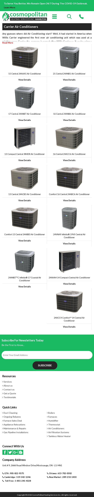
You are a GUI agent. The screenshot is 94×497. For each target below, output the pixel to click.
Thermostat (53, 424)
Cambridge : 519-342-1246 (16, 477)
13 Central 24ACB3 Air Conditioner (24, 194)
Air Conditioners (55, 428)
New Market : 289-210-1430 (61, 477)
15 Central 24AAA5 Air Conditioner (24, 73)
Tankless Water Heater (59, 436)
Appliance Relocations (13, 424)
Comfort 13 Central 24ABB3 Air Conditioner (24, 234)
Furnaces (52, 416)
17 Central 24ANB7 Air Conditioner (24, 114)
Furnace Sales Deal (12, 420)
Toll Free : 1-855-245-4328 (16, 481)
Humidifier (52, 420)
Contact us (8, 389)
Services (7, 381)
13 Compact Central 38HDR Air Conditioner (25, 154)
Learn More (9, 7)
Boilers (51, 412)
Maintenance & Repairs (14, 428)
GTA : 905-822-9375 (13, 473)
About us (7, 385)
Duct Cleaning (9, 412)
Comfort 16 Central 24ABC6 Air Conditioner (69, 194)
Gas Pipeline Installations (15, 432)
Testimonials (9, 397)
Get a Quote (9, 393)
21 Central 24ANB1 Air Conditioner (69, 73)
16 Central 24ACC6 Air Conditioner (69, 154)
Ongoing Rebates (11, 416)
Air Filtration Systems (58, 432)
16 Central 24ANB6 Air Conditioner (69, 114)
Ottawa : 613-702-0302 (59, 473)
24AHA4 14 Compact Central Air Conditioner (69, 277)
